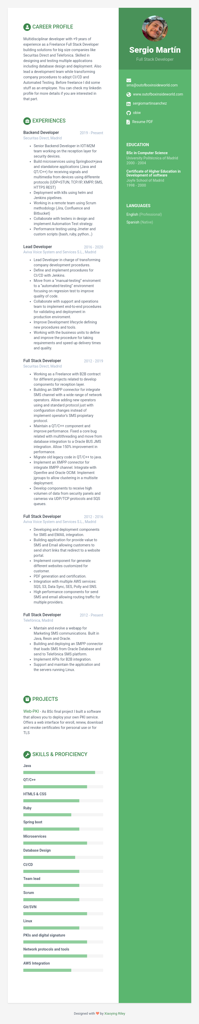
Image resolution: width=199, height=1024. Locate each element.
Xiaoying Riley (114, 1013)
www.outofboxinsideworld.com (158, 94)
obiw (137, 113)
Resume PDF (142, 122)
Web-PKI (31, 711)
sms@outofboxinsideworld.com (152, 85)
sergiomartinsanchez (150, 103)
